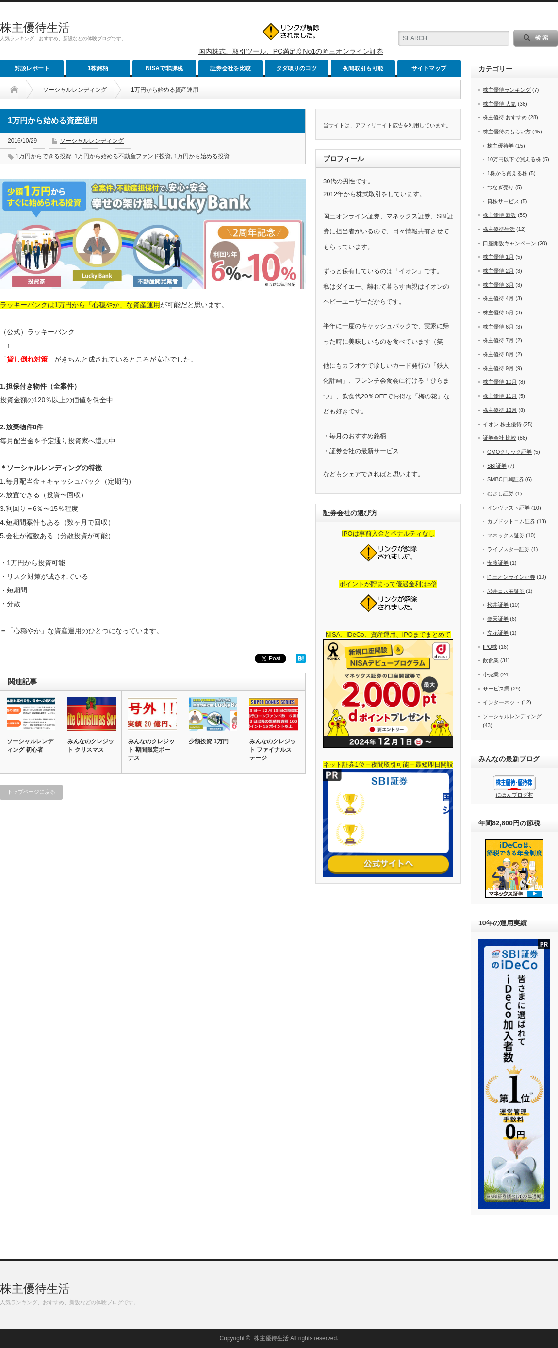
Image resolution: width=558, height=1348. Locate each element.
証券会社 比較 (499, 438)
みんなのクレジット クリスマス (90, 745)
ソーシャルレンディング (75, 89)
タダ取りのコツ (296, 68)
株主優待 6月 (498, 326)
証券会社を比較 (230, 68)
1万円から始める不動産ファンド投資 (122, 156)
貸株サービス (503, 201)
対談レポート (32, 68)
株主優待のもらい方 (507, 131)
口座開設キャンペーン (509, 243)
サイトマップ (428, 68)
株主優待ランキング (507, 90)
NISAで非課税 (164, 68)
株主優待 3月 (498, 285)
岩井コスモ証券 (506, 591)
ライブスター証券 (508, 549)
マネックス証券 (506, 535)
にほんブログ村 (514, 795)
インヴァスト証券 (508, 507)
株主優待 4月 (498, 298)
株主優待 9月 (498, 368)
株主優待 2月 (498, 271)
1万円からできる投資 (43, 156)
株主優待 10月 (500, 382)
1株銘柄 (98, 68)
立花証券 (498, 633)
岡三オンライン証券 (511, 577)
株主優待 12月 (500, 410)
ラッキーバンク (51, 332)
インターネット (501, 702)
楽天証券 (498, 619)
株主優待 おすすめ (505, 117)
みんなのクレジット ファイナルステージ (272, 749)
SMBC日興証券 (505, 479)
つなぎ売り (500, 187)
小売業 (491, 674)
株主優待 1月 (498, 257)
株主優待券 (500, 145)
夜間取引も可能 (363, 68)
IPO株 (490, 647)
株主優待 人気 (499, 104)
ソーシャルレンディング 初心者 (30, 745)
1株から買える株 (507, 173)
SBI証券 (497, 466)
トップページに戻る (31, 792)
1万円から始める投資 (202, 156)
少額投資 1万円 (209, 741)
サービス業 (496, 688)
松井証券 (498, 605)
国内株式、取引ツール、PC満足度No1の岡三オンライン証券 (290, 51)
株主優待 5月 (498, 312)
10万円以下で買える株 (514, 159)
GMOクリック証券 (509, 452)
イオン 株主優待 (502, 424)
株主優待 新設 (499, 215)
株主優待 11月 (500, 396)
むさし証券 (500, 493)
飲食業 (491, 660)
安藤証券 (498, 563)
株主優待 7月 (498, 340)
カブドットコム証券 (511, 521)
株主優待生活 (35, 27)
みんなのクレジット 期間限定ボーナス (151, 749)
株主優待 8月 (498, 354)
